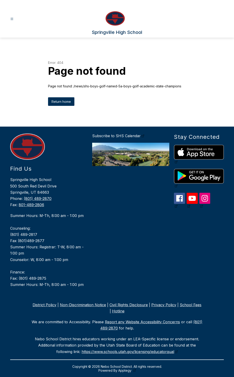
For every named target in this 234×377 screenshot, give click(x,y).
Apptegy (125, 370)
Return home (61, 102)
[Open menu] (12, 19)
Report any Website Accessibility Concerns (142, 322)
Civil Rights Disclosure (128, 305)
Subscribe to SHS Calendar (116, 136)
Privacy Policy (163, 305)
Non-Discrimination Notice (83, 305)
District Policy (44, 305)
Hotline (118, 311)
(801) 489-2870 (38, 198)
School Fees (190, 305)
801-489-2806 (31, 204)
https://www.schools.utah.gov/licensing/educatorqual (128, 351)
